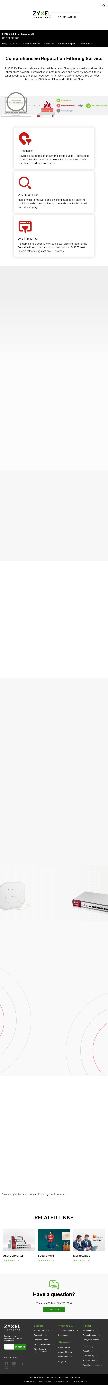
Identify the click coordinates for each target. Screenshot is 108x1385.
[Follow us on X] (6, 1368)
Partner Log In (88, 1331)
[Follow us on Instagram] (13, 1368)
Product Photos (31, 44)
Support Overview (41, 1331)
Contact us (54, 1309)
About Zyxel (88, 1351)
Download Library (41, 1340)
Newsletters (63, 1356)
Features (49, 44)
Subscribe (20, 1347)
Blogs (60, 1361)
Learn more (9, 1260)
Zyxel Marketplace (66, 1331)
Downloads (85, 44)
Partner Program (89, 1335)
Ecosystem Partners (91, 1340)
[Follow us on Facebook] (6, 1364)
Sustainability (88, 1356)
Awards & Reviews (66, 1351)
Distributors (63, 1335)
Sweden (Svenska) (67, 17)
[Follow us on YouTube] (14, 1364)
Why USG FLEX (10, 44)
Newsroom (64, 1342)
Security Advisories (42, 1345)
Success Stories (89, 1361)
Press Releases (64, 1347)
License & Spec (67, 44)
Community (38, 1335)
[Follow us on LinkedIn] (21, 1364)
